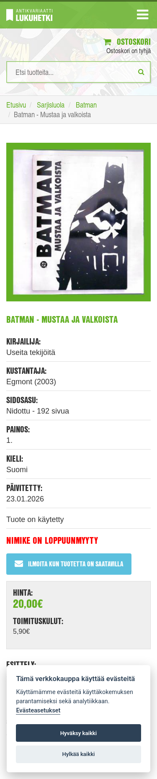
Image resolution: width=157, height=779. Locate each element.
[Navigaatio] (142, 16)
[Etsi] (141, 71)
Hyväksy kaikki (78, 733)
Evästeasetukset (38, 710)
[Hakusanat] (78, 72)
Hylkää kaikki (78, 754)
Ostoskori (127, 41)
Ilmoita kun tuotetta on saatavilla (69, 563)
